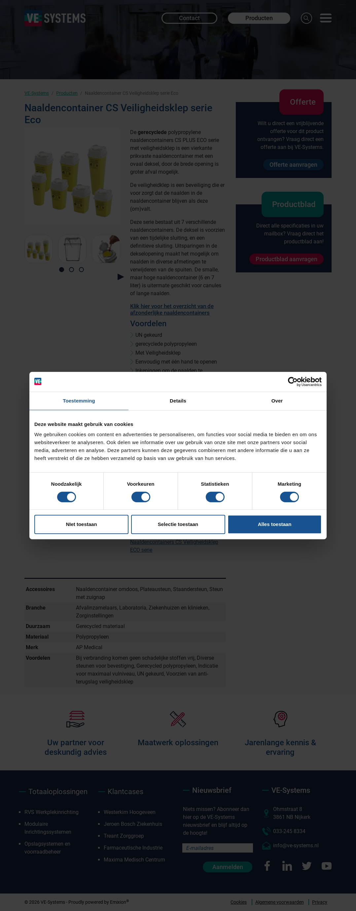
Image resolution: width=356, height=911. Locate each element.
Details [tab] (178, 400)
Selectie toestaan (178, 524)
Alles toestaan (275, 524)
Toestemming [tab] (79, 400)
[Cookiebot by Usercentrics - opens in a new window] (293, 382)
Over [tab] (277, 400)
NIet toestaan (81, 524)
